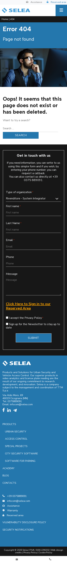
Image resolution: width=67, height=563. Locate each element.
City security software (21, 453)
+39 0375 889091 (41, 178)
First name (13, 206)
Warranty (10, 510)
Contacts (9, 483)
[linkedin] (10, 411)
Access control (16, 439)
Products (9, 424)
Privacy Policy (30, 552)
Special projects (16, 446)
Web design (57, 550)
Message (12, 274)
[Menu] (61, 10)
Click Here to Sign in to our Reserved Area (28, 306)
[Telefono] (50, 559)
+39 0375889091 (15, 496)
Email (10, 240)
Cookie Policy (45, 552)
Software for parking (20, 461)
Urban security (15, 431)
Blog (6, 475)
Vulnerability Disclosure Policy (24, 522)
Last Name (13, 223)
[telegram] (16, 411)
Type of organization (19, 192)
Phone (10, 257)
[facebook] (4, 411)
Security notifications (18, 529)
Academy (8, 468)
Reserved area (56, 2)
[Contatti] (17, 559)
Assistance (34, 2)
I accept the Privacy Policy (25, 318)
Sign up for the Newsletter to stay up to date (33, 326)
